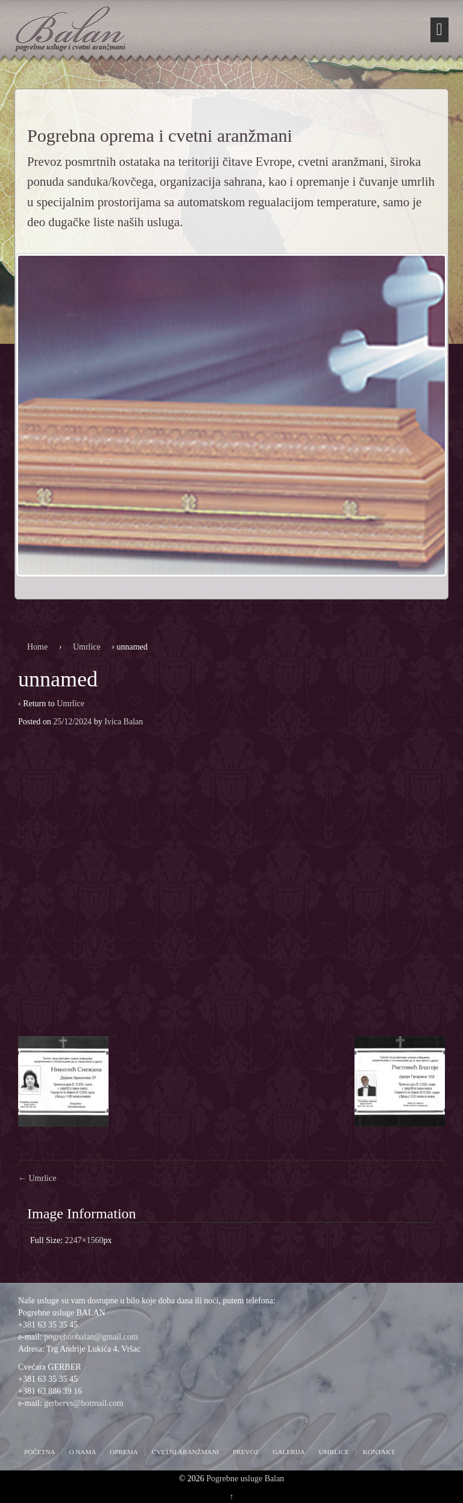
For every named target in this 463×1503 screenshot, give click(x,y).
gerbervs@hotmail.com (83, 1403)
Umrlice (87, 646)
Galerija (288, 1451)
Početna (39, 1451)
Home (37, 646)
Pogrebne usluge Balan (245, 1478)
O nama (82, 1451)
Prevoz (246, 1451)
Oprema (124, 1451)
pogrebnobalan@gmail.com (91, 1336)
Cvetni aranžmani (185, 1451)
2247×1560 (84, 1240)
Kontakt (379, 1451)
